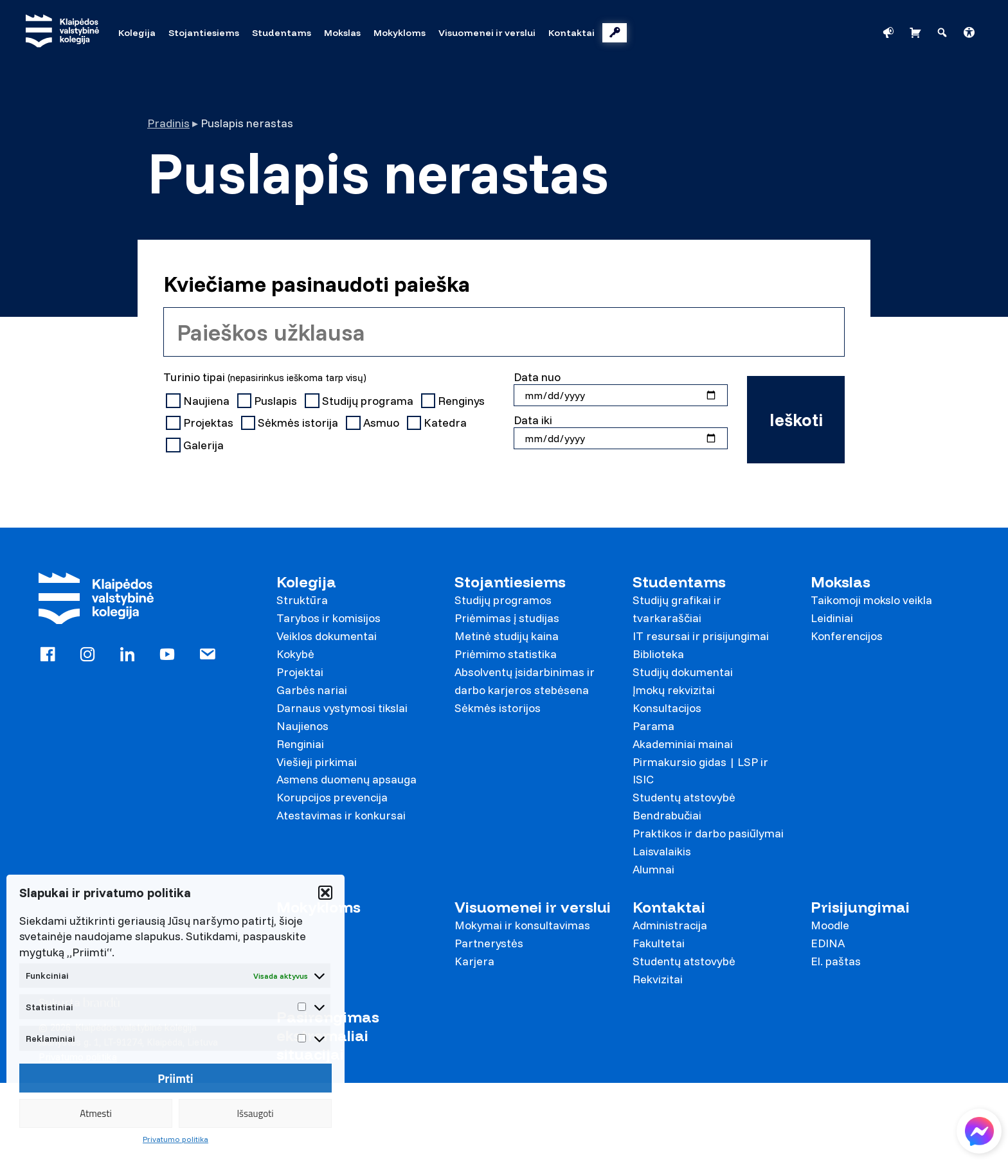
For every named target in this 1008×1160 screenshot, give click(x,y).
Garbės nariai (311, 690)
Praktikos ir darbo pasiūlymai (708, 833)
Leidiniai (832, 618)
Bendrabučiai (667, 815)
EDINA (828, 943)
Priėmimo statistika (506, 654)
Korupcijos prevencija (332, 797)
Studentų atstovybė (684, 797)
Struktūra (302, 600)
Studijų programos (503, 600)
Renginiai (300, 743)
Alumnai (653, 869)
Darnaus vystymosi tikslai (342, 707)
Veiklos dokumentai (326, 636)
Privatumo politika (175, 1139)
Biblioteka (658, 654)
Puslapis (268, 401)
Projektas (201, 423)
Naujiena (199, 401)
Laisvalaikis (662, 851)
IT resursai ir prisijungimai (701, 636)
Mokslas (840, 582)
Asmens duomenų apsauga (346, 779)
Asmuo (374, 423)
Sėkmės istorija (291, 423)
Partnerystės (489, 943)
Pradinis (168, 123)
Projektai (299, 672)
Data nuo (537, 377)
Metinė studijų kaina (507, 636)
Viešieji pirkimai (316, 761)
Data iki (533, 420)
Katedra (438, 423)
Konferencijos (847, 636)
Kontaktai (669, 907)
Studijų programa (360, 401)
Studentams (679, 582)
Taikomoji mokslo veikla (871, 600)
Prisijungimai (860, 907)
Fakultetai (659, 943)
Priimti (176, 1078)
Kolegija (306, 582)
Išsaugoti (255, 1113)
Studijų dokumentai (683, 672)
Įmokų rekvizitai (674, 690)
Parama (653, 725)
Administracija (670, 925)
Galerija (196, 445)
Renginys (454, 401)
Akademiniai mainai (683, 743)
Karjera (474, 961)
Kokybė (295, 654)
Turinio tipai (264, 377)
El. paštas (836, 961)
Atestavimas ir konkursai (341, 815)
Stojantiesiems (510, 582)
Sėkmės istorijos (498, 707)
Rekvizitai (658, 979)
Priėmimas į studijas (507, 618)
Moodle (830, 925)
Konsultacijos (667, 707)
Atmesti (96, 1113)
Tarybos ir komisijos (328, 618)
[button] (325, 892)
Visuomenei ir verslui (533, 907)
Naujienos (302, 725)
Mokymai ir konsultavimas (522, 925)
